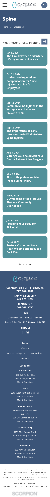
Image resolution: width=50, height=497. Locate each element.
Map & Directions (25, 382)
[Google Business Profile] (27, 332)
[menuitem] (6, 486)
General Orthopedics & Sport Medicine (25, 353)
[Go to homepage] (24, 5)
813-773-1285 (25, 299)
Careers (25, 348)
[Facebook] (22, 332)
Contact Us (25, 358)
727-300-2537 (24, 291)
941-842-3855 (25, 307)
